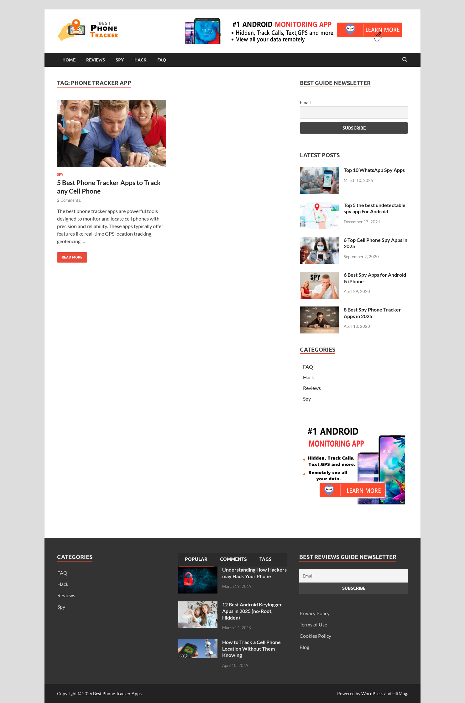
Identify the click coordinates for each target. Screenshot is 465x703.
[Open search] (405, 60)
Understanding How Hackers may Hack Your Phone (254, 573)
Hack (140, 59)
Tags (265, 559)
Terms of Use (313, 624)
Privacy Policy (315, 613)
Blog (304, 647)
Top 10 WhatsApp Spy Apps (374, 170)
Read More (69, 255)
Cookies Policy (315, 636)
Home (69, 59)
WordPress (372, 693)
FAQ (161, 59)
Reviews (95, 59)
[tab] (196, 560)
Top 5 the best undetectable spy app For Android (374, 208)
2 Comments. (69, 200)
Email (305, 102)
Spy (120, 59)
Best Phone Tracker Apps (117, 693)
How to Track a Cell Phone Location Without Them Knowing (251, 648)
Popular (196, 559)
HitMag (399, 693)
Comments (233, 559)
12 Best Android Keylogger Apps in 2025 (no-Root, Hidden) (252, 610)
